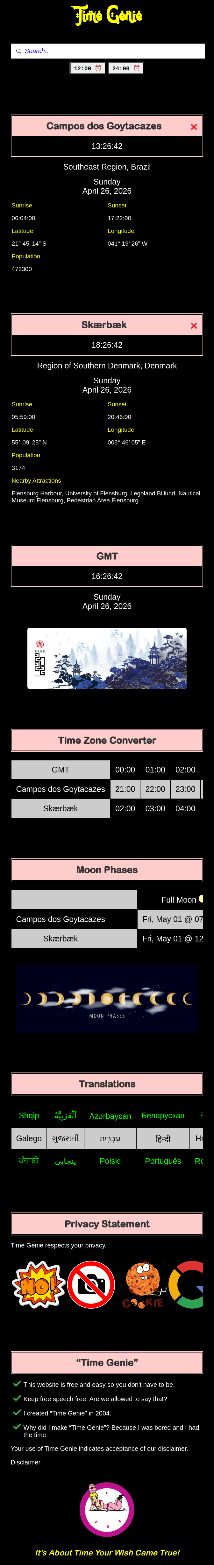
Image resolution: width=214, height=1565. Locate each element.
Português (163, 1160)
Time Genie (107, 16)
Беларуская (162, 1115)
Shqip (29, 1115)
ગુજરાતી (65, 1138)
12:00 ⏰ (88, 69)
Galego (29, 1138)
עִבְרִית (110, 1138)
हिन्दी (163, 1139)
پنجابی (65, 1160)
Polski (110, 1160)
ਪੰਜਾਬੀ (29, 1160)
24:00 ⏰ (126, 69)
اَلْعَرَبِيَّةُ (65, 1115)
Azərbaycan (110, 1116)
